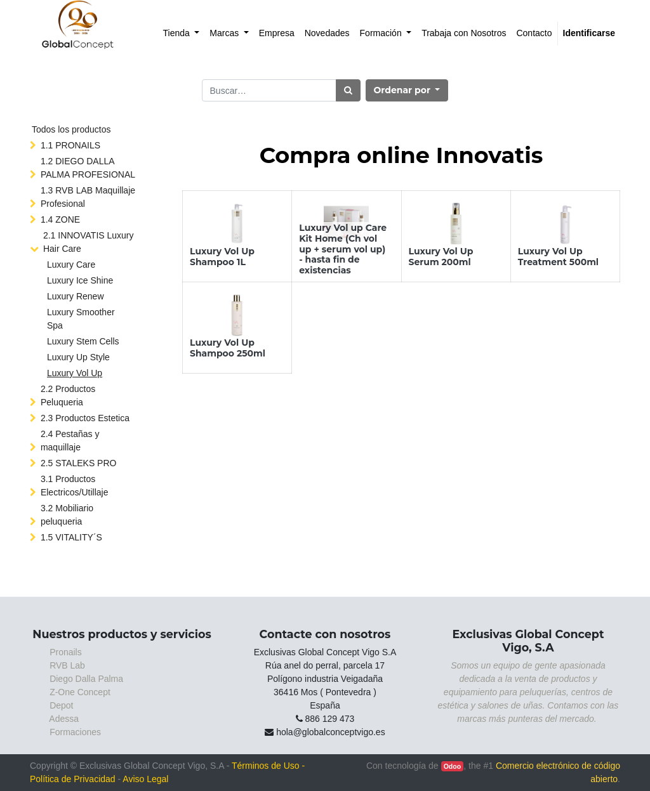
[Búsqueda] (348, 90)
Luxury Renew (75, 296)
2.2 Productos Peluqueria (68, 395)
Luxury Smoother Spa (81, 318)
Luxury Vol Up (74, 373)
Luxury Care (71, 264)
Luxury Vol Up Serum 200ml (441, 256)
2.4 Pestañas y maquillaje (70, 440)
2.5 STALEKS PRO (79, 463)
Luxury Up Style (78, 357)
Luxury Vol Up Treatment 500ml (558, 256)
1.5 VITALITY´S (71, 537)
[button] (407, 90)
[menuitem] (181, 33)
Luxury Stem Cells (83, 341)
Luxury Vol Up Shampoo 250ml (227, 348)
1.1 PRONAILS (70, 145)
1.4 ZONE (60, 219)
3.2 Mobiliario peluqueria (67, 514)
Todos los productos (71, 129)
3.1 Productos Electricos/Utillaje (75, 485)
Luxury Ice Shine (80, 280)
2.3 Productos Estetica (85, 418)
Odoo (452, 766)
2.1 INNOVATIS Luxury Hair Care (88, 242)
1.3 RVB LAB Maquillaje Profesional (88, 197)
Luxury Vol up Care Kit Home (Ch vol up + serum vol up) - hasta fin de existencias (343, 249)
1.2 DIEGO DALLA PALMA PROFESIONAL (88, 168)
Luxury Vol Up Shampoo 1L (222, 256)
